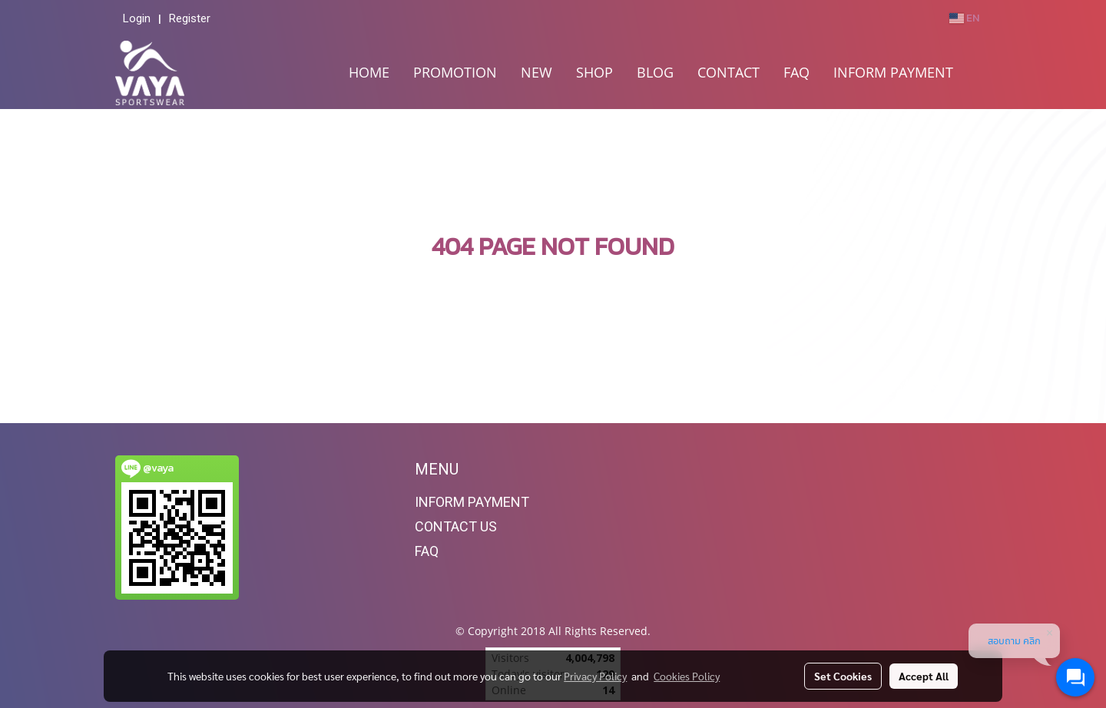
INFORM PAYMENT (893, 72)
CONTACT (728, 72)
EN (964, 18)
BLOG (655, 72)
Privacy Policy (595, 676)
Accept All (924, 676)
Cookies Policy (687, 676)
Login (137, 18)
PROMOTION (455, 72)
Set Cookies (843, 676)
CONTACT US (456, 526)
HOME (369, 72)
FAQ (796, 72)
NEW (536, 72)
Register (189, 18)
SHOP (594, 72)
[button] (978, 73)
